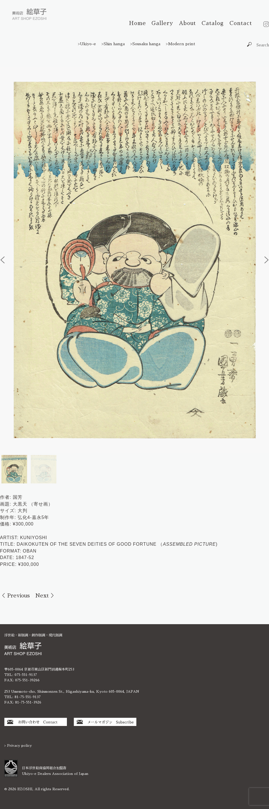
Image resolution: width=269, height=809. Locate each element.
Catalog (213, 23)
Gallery (162, 23)
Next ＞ (45, 595)
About (187, 23)
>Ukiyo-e (87, 44)
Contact (240, 23)
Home (137, 23)
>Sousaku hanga (145, 44)
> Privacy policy (18, 745)
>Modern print (180, 44)
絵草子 (29, 14)
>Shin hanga (113, 44)
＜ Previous (15, 595)
